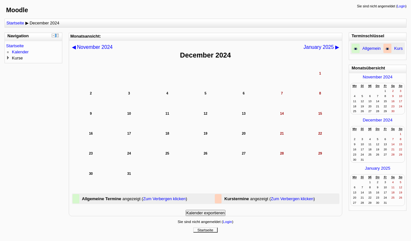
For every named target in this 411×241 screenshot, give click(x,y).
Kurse (17, 58)
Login (401, 6)
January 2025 (377, 168)
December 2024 (44, 23)
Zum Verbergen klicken (164, 198)
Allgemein (372, 48)
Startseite (15, 23)
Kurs (398, 48)
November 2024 (378, 77)
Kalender (20, 51)
